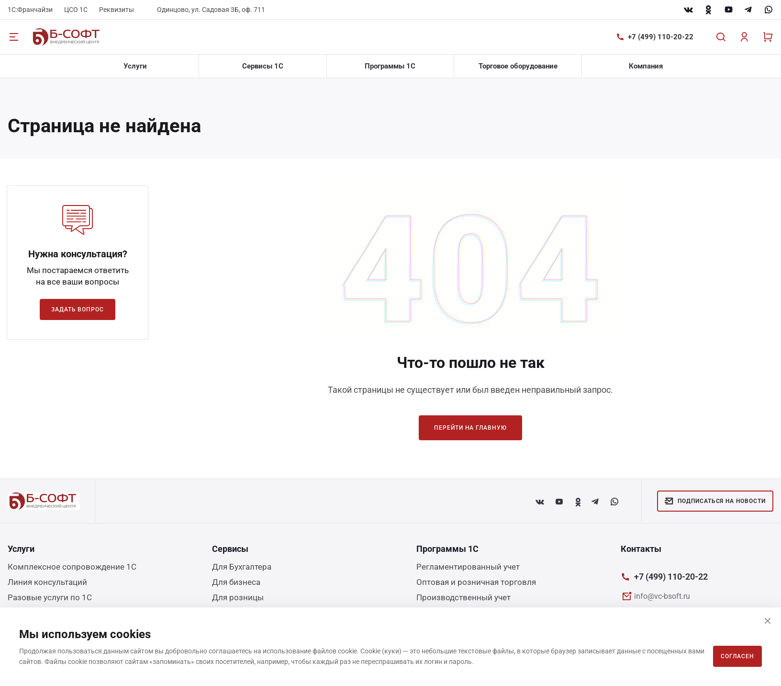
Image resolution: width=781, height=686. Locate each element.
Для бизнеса (236, 582)
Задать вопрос (77, 309)
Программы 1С (390, 66)
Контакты (641, 549)
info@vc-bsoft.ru (662, 596)
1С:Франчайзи (30, 9)
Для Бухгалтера (241, 567)
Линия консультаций (47, 582)
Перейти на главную (470, 427)
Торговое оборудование (518, 66)
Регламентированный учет (468, 567)
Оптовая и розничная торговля (476, 582)
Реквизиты (116, 9)
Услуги (135, 66)
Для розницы (238, 597)
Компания (646, 66)
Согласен (737, 656)
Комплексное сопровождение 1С (72, 567)
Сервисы (230, 549)
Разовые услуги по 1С (50, 597)
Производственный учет (463, 597)
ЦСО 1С (76, 9)
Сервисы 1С (262, 66)
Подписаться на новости (715, 501)
